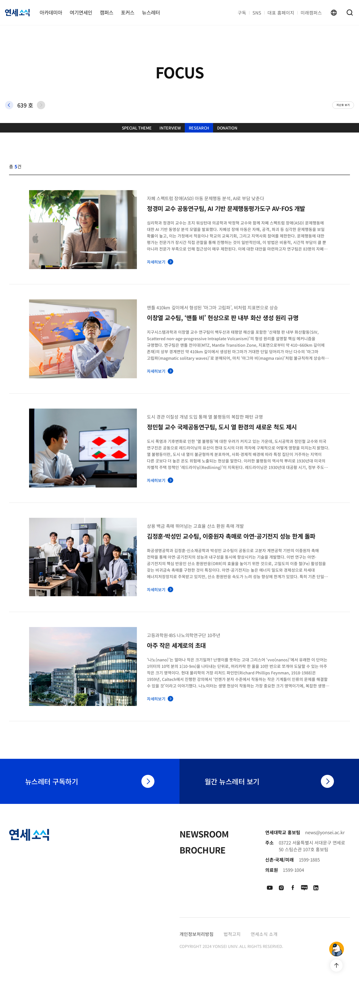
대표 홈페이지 (280, 12)
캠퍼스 (106, 12)
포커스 (127, 12)
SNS (256, 12)
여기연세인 (81, 12)
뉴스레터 (151, 12)
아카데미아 (51, 12)
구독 (242, 12)
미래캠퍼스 (311, 12)
